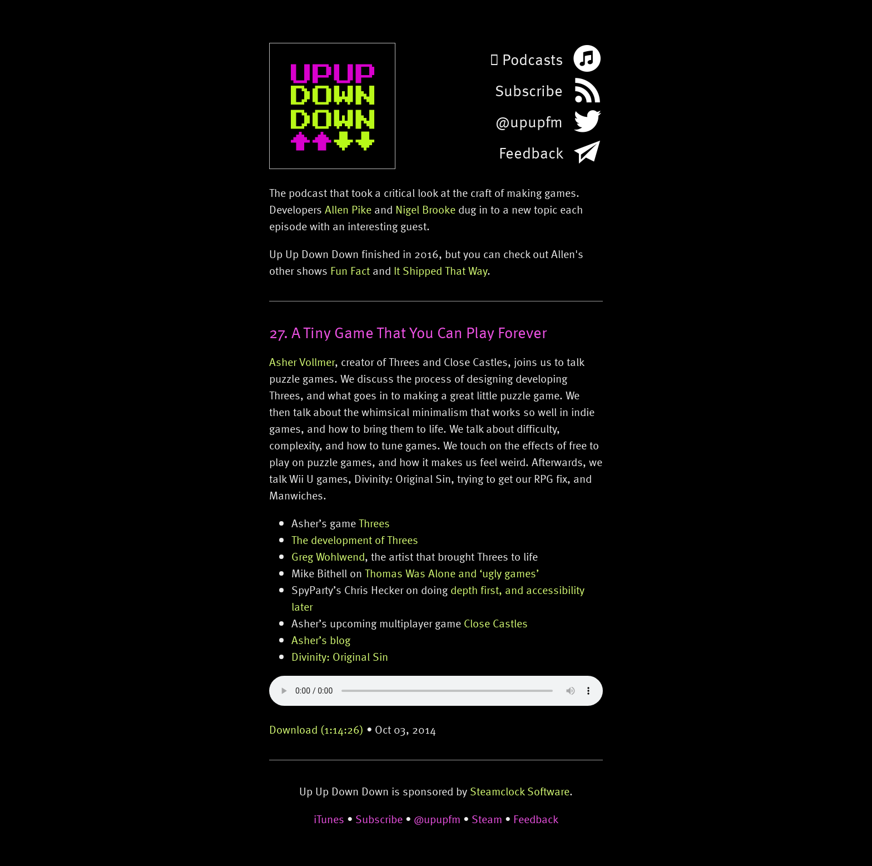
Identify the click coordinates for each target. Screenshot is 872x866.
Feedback (535, 818)
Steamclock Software (519, 791)
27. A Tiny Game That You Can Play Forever (408, 332)
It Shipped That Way (440, 270)
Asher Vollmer (302, 361)
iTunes (329, 818)
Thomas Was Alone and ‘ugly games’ (452, 573)
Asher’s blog (320, 639)
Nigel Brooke (425, 209)
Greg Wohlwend (328, 556)
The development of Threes (354, 539)
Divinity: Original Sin (339, 656)
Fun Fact (350, 270)
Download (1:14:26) (316, 729)
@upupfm (437, 818)
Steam (487, 818)
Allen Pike (348, 209)
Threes (374, 522)
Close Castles (496, 623)
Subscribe (379, 818)
